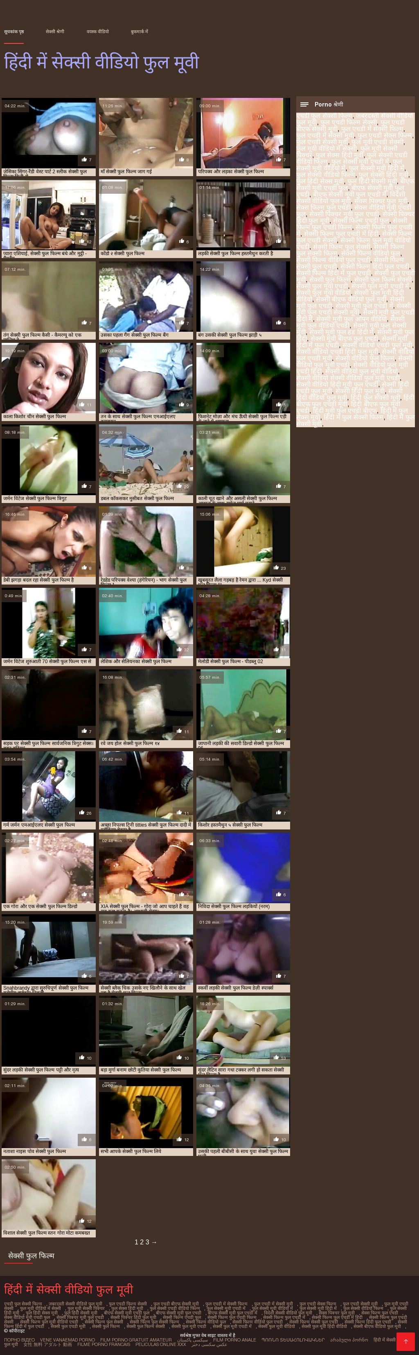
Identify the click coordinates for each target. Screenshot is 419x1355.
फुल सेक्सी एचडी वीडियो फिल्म (175, 1308)
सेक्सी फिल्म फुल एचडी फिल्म (351, 224)
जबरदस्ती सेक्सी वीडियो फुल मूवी (75, 1303)
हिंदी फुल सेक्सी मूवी (375, 397)
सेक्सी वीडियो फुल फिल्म (365, 358)
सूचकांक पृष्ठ (14, 31)
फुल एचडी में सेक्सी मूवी (325, 135)
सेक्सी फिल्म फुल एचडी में (284, 1317)
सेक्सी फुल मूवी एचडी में (380, 286)
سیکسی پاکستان (192, 1339)
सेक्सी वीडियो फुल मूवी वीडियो (361, 371)
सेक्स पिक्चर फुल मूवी (380, 200)
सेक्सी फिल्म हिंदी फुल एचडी (374, 266)
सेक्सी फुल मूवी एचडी (322, 286)
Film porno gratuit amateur (136, 1339)
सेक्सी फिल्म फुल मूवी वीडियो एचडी (49, 1321)
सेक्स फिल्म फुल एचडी (323, 207)
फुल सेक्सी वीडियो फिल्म (325, 174)
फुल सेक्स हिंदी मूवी (339, 155)
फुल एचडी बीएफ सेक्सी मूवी (176, 1303)
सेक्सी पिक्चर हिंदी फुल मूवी (133, 1317)
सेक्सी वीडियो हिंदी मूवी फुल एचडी (337, 384)
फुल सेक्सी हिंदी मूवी (383, 174)
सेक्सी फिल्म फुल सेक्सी (341, 246)
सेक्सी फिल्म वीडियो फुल (370, 253)
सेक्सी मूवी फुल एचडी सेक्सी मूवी (353, 309)
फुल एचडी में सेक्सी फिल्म (372, 128)
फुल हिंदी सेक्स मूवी (320, 181)
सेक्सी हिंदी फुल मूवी (360, 390)
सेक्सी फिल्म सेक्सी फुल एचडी (313, 1321)
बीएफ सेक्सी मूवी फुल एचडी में (349, 194)
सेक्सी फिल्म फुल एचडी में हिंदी (341, 233)
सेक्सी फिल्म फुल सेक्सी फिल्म (154, 1321)
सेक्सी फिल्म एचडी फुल (361, 220)
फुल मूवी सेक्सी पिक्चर (86, 1308)
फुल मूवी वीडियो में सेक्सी (326, 148)
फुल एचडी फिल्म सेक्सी (348, 122)
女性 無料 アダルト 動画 (47, 1344)
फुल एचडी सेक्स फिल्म (385, 135)
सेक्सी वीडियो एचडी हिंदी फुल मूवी (337, 351)
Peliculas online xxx (160, 1344)
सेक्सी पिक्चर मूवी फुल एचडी (344, 214)
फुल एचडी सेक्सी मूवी (322, 141)
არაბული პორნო (349, 1339)
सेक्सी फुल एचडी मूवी (68, 1326)
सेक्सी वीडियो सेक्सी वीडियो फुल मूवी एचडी (348, 377)
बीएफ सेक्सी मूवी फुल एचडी (178, 1312)
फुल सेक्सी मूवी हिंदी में (376, 168)
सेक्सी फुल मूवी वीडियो (323, 292)
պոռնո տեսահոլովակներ (293, 1339)
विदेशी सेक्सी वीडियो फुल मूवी (350, 197)
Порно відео (19, 1339)
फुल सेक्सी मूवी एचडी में (360, 161)
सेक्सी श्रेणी (55, 31)
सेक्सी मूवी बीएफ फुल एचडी (344, 338)
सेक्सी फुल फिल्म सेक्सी (383, 279)
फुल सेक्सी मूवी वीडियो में (272, 1308)
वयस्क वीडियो (98, 31)
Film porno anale (234, 1339)
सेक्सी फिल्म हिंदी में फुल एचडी (333, 273)
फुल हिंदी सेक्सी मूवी (371, 181)
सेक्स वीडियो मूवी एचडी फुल (27, 1317)
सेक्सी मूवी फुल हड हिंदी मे (341, 332)
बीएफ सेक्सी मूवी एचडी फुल (126, 1312)
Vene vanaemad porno (67, 1339)
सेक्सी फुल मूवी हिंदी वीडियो (324, 1326)
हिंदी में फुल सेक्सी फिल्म (353, 417)
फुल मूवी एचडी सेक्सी (377, 141)
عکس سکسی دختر (209, 1344)
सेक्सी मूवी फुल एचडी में (364, 305)
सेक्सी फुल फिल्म (330, 279)
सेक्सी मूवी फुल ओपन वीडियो (351, 318)
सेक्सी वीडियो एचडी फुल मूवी (377, 345)
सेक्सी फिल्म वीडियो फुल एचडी (333, 259)
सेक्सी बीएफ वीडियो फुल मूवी (351, 299)
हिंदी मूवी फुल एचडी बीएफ (345, 410)
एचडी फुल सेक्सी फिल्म (324, 115)
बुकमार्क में (139, 31)
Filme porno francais (103, 1344)
